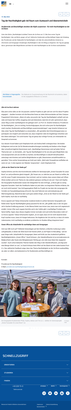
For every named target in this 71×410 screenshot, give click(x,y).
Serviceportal (65, 386)
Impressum (40, 404)
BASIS (54, 386)
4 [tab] (38, 328)
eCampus (44, 386)
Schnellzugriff (15, 356)
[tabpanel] (35, 298)
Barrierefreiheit (42, 406)
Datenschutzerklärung (52, 404)
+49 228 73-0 (17, 386)
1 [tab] (30, 328)
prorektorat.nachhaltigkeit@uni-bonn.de (20, 267)
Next (67, 298)
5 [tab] (41, 328)
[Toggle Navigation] (67, 4)
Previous (4, 298)
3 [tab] (35, 328)
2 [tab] (33, 328)
